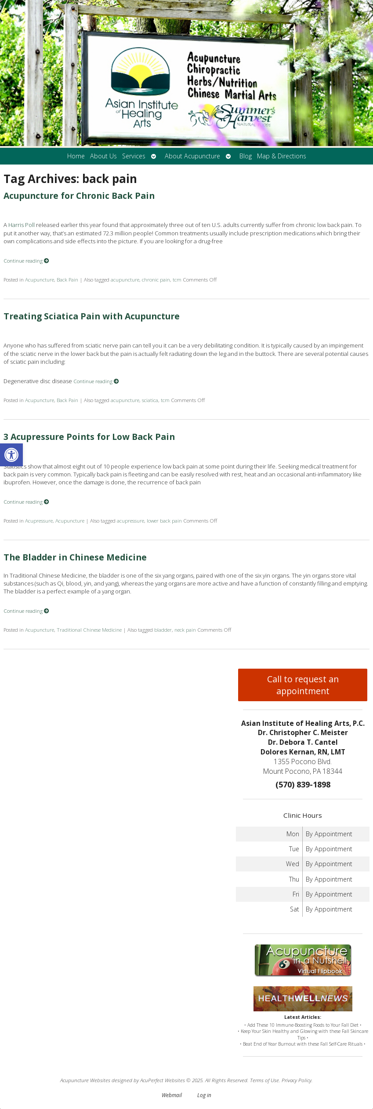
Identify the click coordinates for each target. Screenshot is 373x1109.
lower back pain (164, 520)
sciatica (150, 399)
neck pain (185, 629)
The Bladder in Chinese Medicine (75, 557)
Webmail (172, 1094)
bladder (163, 629)
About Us (103, 156)
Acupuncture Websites (85, 1079)
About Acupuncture (192, 156)
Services (133, 156)
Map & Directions (281, 156)
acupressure (130, 520)
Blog (245, 156)
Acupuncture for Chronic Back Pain (79, 195)
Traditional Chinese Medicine (89, 629)
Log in (204, 1094)
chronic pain (156, 279)
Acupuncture (39, 279)
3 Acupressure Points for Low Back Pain (89, 437)
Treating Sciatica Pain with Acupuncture (92, 316)
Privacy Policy (296, 1079)
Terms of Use (264, 1079)
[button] (11, 454)
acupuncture (125, 279)
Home (76, 156)
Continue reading (26, 260)
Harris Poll (21, 225)
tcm (177, 279)
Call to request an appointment (303, 685)
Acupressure (39, 520)
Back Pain (67, 279)
